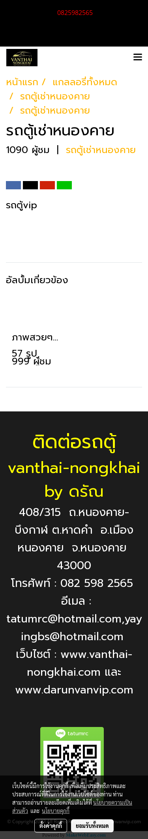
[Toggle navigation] (137, 57)
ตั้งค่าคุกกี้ (50, 825)
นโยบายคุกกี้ (55, 810)
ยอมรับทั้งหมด (92, 825)
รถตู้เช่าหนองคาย (101, 150)
